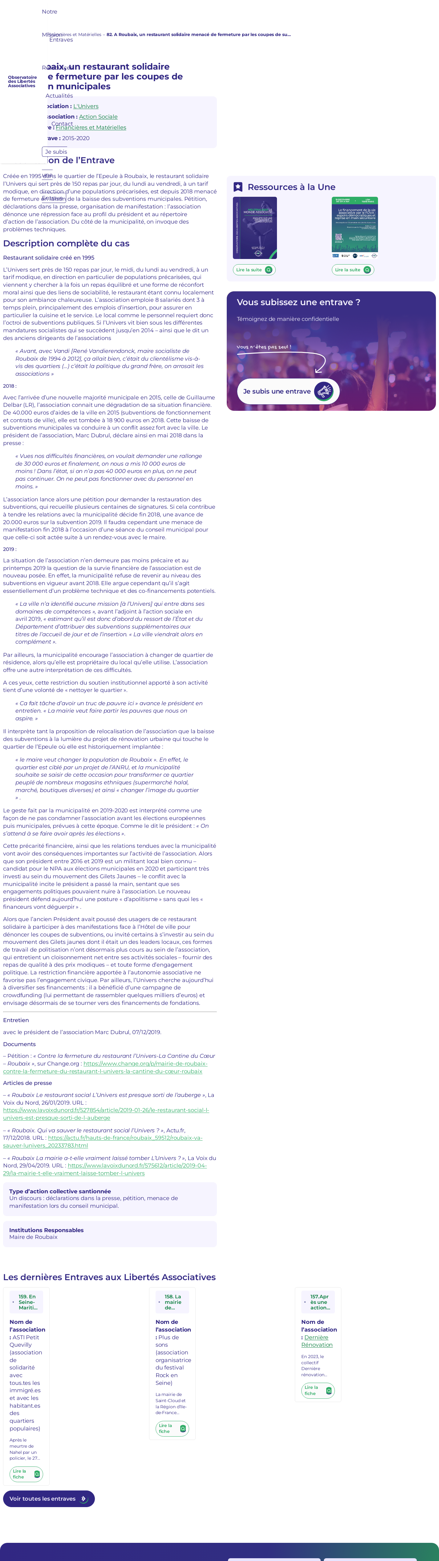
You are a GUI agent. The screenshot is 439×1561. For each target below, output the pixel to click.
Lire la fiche (26, 1283)
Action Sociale (98, 119)
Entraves (33, 34)
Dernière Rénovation (394, 1216)
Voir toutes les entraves (42, 1305)
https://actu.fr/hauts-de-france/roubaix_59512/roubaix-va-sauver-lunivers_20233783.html (122, 1035)
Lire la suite (291, 323)
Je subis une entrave (324, 461)
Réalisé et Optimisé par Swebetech (272, 1542)
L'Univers (86, 109)
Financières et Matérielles (74, 34)
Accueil (10, 34)
